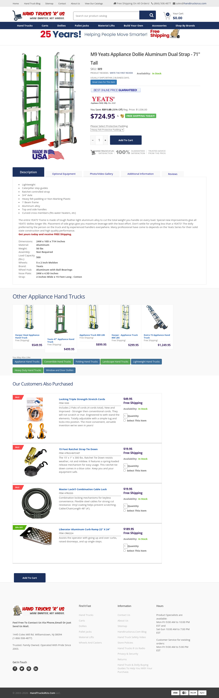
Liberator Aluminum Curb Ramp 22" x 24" (84, 529)
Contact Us (124, 614)
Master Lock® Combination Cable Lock (83, 489)
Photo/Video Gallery (102, 174)
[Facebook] (15, 668)
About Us (76, 3)
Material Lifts (106, 25)
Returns (122, 659)
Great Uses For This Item (103, 82)
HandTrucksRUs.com (42, 692)
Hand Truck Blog (32, 3)
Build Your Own (133, 25)
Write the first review (121, 73)
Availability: (144, 73)
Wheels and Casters (90, 642)
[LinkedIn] (35, 668)
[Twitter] (22, 668)
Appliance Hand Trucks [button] (27, 364)
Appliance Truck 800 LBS (92, 337)
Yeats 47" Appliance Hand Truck (60, 343)
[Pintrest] (29, 668)
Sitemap (50, 3)
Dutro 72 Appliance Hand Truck (157, 339)
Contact (63, 3)
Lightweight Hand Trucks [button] (146, 364)
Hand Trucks (25, 25)
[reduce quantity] (93, 140)
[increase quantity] (105, 140)
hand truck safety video (132, 637)
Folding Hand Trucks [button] (87, 364)
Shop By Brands (185, 25)
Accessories (159, 25)
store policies (125, 642)
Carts (45, 25)
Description (28, 172)
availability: (130, 408)
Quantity (133, 415)
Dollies (61, 25)
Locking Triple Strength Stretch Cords (82, 399)
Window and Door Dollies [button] (59, 372)
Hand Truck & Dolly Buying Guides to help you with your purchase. (135, 668)
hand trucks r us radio (131, 648)
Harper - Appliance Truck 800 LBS (125, 339)
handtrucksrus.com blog (132, 631)
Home (16, 3)
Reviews (173, 174)
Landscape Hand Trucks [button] (115, 364)
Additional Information (141, 174)
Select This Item (136, 420)
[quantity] (99, 140)
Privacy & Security (128, 653)
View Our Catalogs (95, 3)
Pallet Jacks (82, 25)
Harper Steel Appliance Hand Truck (27, 339)
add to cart (126, 140)
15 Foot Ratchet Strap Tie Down (78, 449)
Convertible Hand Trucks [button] (57, 364)
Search (146, 15)
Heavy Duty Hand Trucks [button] (28, 372)
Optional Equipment (64, 174)
